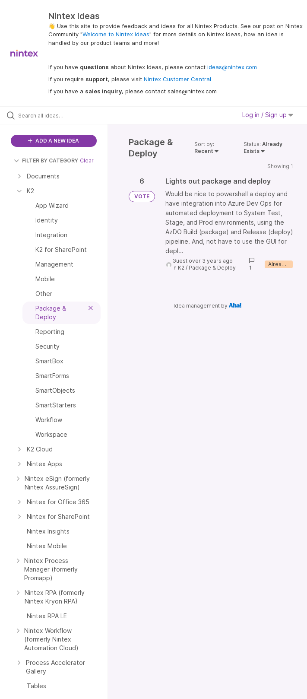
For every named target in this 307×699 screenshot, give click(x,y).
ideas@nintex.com (232, 67)
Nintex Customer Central (177, 79)
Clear (87, 160)
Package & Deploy (212, 267)
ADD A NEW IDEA (53, 140)
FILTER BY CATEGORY (46, 160)
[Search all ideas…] (58, 115)
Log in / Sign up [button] (267, 114)
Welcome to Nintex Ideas (115, 34)
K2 (181, 267)
